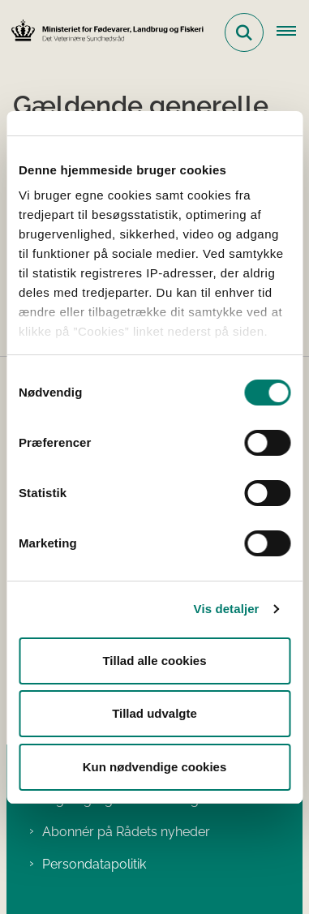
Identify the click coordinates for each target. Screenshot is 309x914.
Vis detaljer (227, 609)
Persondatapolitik (94, 864)
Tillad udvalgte (154, 713)
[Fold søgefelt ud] (244, 32)
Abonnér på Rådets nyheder (126, 831)
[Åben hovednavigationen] (293, 32)
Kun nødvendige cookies (155, 767)
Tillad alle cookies (154, 660)
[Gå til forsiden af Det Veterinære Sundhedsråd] (102, 32)
